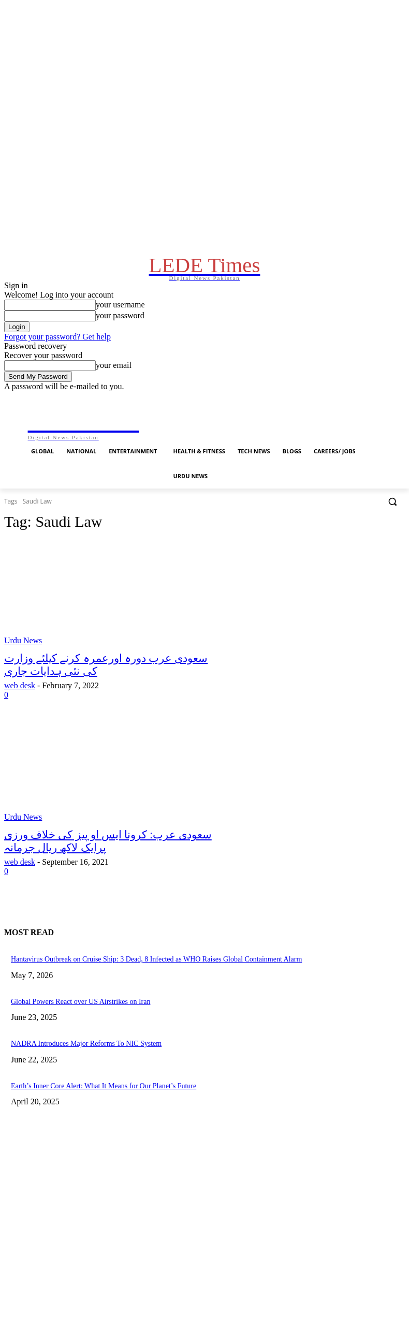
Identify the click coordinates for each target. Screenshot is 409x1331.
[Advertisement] (204, 1158)
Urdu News (23, 680)
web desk (19, 722)
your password (120, 336)
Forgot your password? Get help (57, 357)
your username (120, 325)
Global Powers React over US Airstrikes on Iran (70, 1033)
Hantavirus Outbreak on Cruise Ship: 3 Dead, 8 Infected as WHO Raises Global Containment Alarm (135, 992)
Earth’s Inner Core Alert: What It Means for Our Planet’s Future (90, 1114)
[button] (393, 541)
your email (114, 385)
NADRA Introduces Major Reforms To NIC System (75, 1073)
